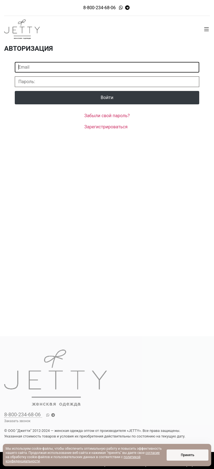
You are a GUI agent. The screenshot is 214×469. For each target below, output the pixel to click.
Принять (187, 455)
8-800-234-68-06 (99, 7)
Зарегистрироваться (105, 126)
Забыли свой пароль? (107, 115)
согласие (152, 453)
